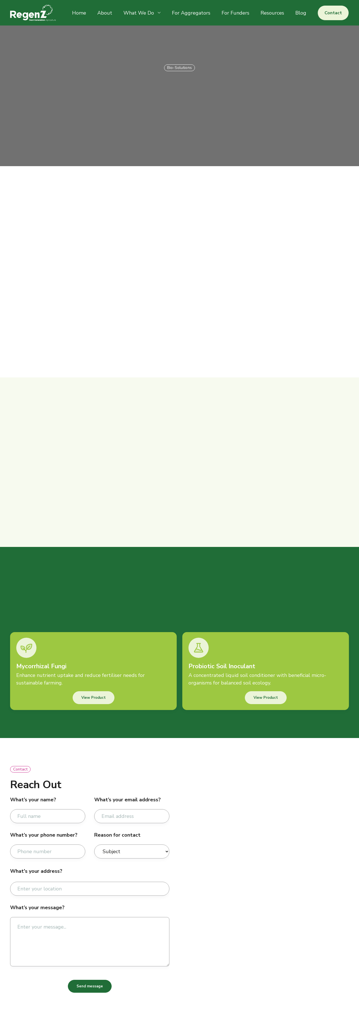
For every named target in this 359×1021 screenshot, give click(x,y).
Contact (333, 13)
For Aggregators (191, 13)
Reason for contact (117, 835)
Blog (300, 13)
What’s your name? (33, 799)
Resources (272, 13)
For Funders (235, 13)
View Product (93, 697)
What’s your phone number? (43, 835)
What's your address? (36, 871)
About (104, 13)
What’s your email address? (127, 799)
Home (79, 13)
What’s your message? (37, 907)
